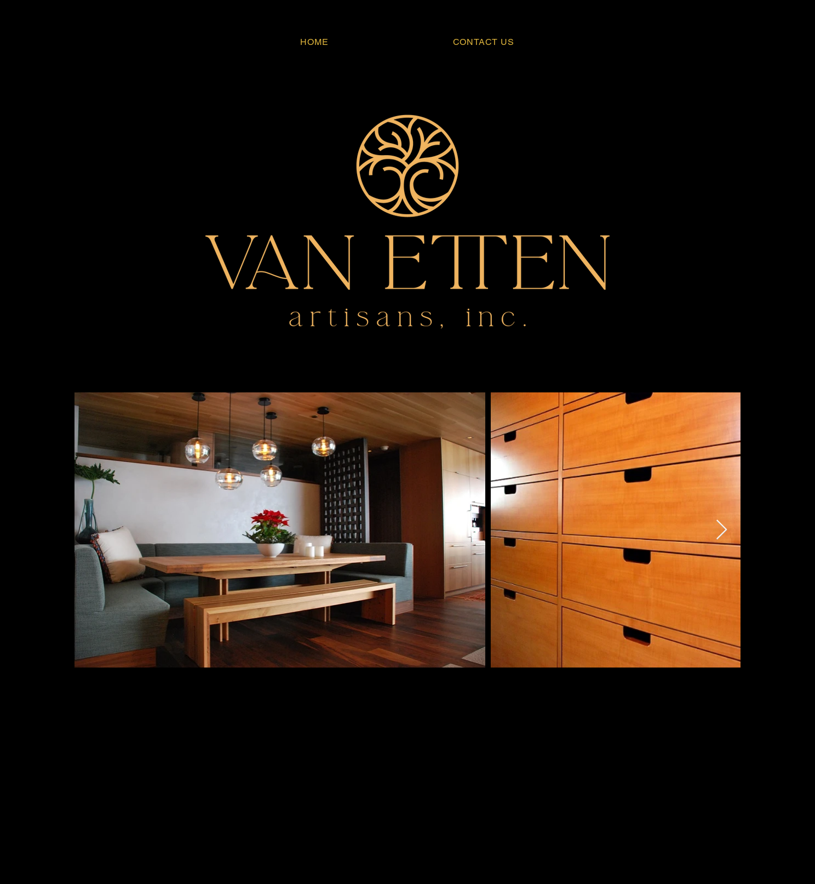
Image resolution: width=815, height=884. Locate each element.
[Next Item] (721, 530)
